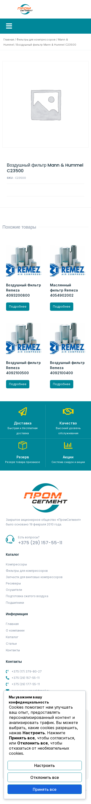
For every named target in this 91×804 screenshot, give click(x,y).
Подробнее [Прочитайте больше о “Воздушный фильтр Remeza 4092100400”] (61, 384)
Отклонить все (44, 777)
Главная (8, 39)
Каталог (12, 637)
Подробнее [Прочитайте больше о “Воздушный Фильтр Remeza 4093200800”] (17, 306)
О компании (15, 630)
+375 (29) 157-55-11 (40, 543)
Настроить (44, 765)
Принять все (45, 789)
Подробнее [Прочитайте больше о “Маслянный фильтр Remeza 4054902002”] (61, 306)
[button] (9, 26)
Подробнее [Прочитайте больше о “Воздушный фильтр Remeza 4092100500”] (17, 384)
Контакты (13, 650)
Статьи (11, 643)
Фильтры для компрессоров (36, 39)
